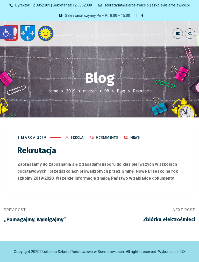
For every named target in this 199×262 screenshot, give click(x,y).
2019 (70, 91)
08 (106, 91)
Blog (121, 91)
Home (52, 91)
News (135, 137)
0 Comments (107, 137)
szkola (76, 137)
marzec (90, 91)
